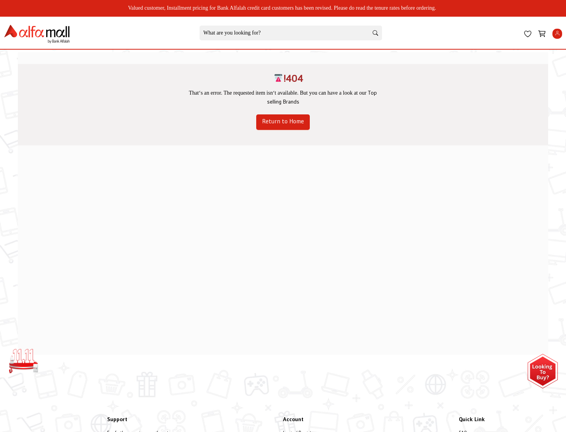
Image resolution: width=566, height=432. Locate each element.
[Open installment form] (543, 371)
